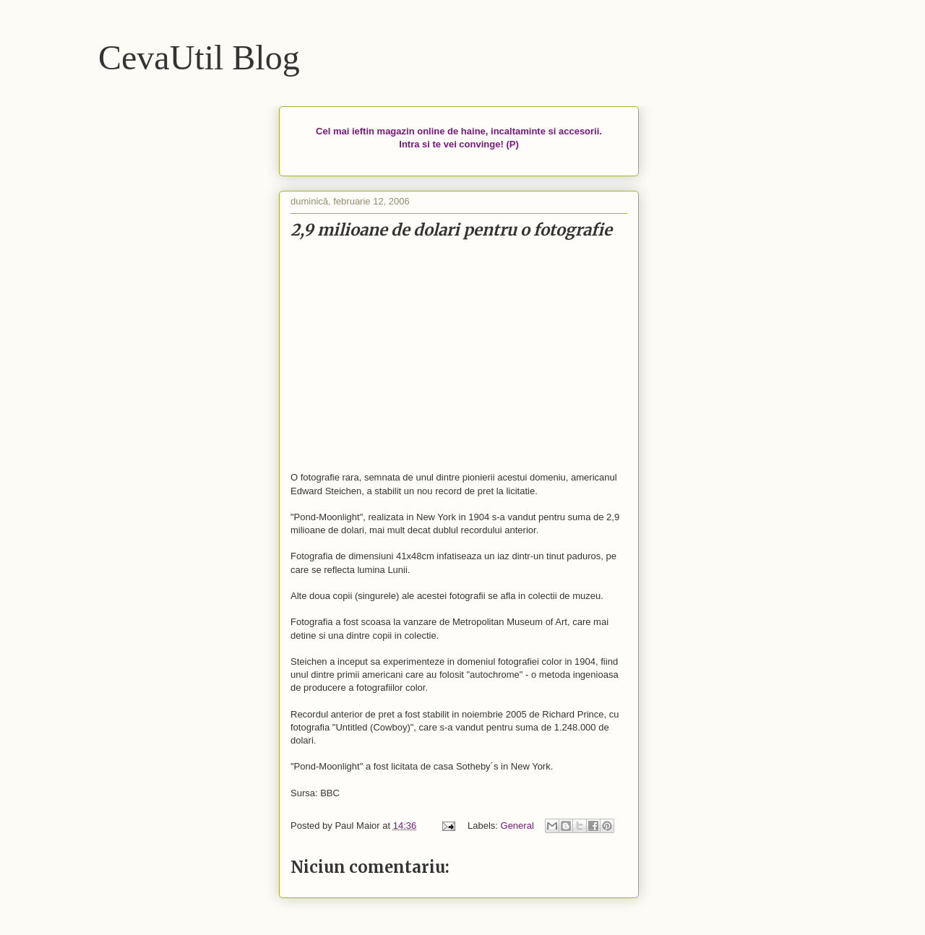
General (517, 825)
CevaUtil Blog (199, 57)
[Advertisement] (458, 356)
